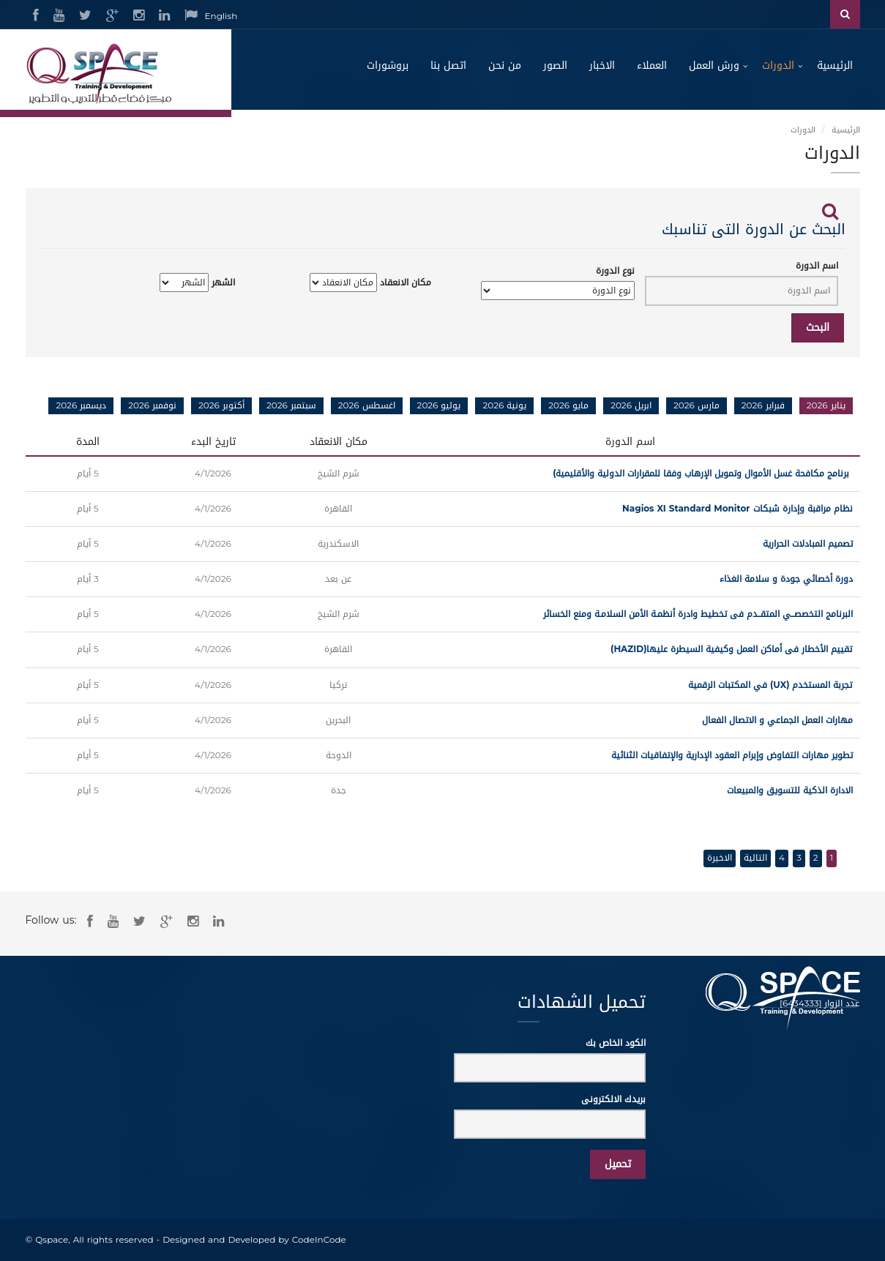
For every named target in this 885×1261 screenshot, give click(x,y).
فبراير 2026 (763, 405)
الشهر (223, 283)
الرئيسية (835, 65)
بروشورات (387, 65)
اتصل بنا (448, 65)
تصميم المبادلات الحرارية (808, 544)
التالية (755, 858)
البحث (817, 327)
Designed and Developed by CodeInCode (254, 1240)
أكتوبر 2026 (221, 405)
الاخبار (602, 65)
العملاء (652, 65)
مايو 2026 (568, 405)
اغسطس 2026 (366, 405)
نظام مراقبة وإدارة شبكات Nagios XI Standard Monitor (734, 509)
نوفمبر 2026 (152, 405)
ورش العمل (714, 65)
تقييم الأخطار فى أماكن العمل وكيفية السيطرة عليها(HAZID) (731, 649)
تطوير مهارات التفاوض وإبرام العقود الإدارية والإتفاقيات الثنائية (732, 755)
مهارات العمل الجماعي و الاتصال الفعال (777, 720)
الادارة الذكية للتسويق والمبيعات (790, 790)
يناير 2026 (826, 405)
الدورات (778, 65)
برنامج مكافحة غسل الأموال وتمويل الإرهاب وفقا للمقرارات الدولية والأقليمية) (702, 473)
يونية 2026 (504, 405)
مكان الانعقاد (405, 283)
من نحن (504, 65)
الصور (555, 65)
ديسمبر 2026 (81, 405)
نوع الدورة (615, 271)
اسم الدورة (817, 266)
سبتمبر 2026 (291, 405)
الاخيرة (719, 858)
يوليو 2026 (439, 405)
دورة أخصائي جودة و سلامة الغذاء (786, 579)
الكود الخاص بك (616, 1043)
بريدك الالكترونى (613, 1099)
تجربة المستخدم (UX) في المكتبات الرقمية (770, 685)
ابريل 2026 (630, 405)
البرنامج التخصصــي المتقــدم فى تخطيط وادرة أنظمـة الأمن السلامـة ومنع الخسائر (698, 614)
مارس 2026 (696, 405)
